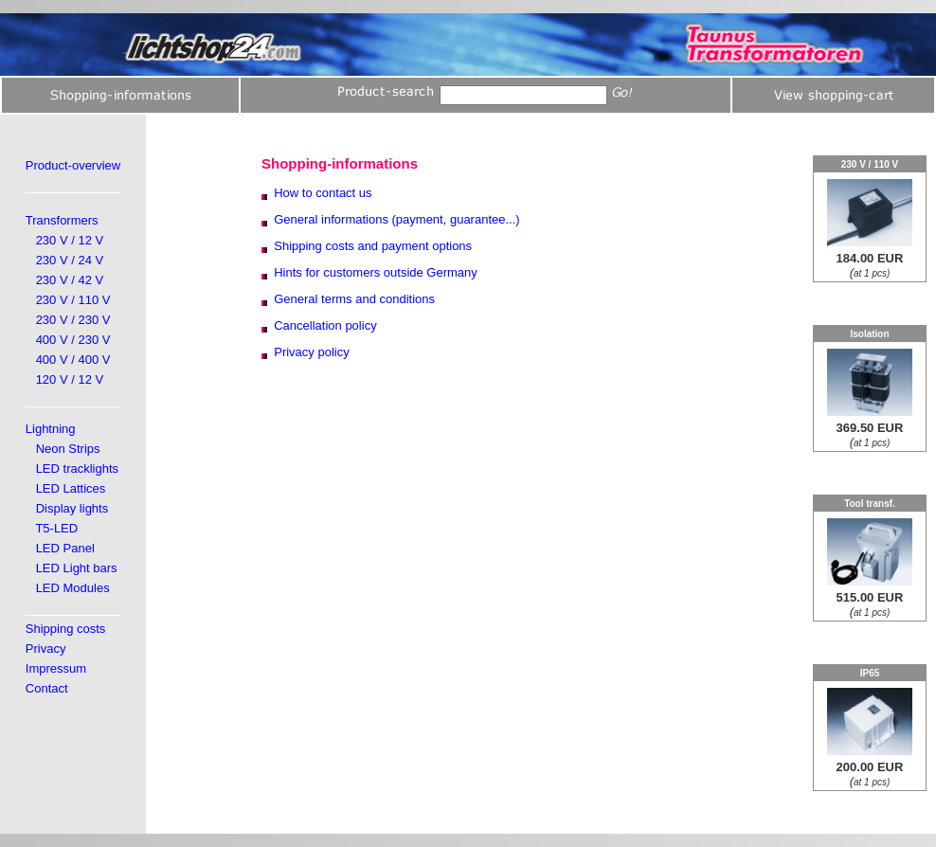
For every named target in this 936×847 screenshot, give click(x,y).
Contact (47, 688)
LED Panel (65, 548)
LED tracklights (77, 468)
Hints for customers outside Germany (375, 272)
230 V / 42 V (70, 280)
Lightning (51, 429)
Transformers (62, 220)
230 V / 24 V (70, 260)
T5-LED (56, 528)
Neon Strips (68, 449)
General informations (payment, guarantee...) (396, 219)
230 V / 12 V (70, 240)
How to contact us (322, 193)
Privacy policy (311, 352)
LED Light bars (76, 568)
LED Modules (73, 588)
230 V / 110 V (73, 300)
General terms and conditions (354, 299)
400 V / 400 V (73, 359)
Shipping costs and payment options (373, 246)
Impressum (56, 668)
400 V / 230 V (73, 340)
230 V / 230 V (73, 320)
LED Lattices (71, 488)
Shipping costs (66, 629)
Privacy (46, 648)
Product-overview (73, 165)
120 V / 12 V (70, 379)
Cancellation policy (325, 325)
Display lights (72, 508)
